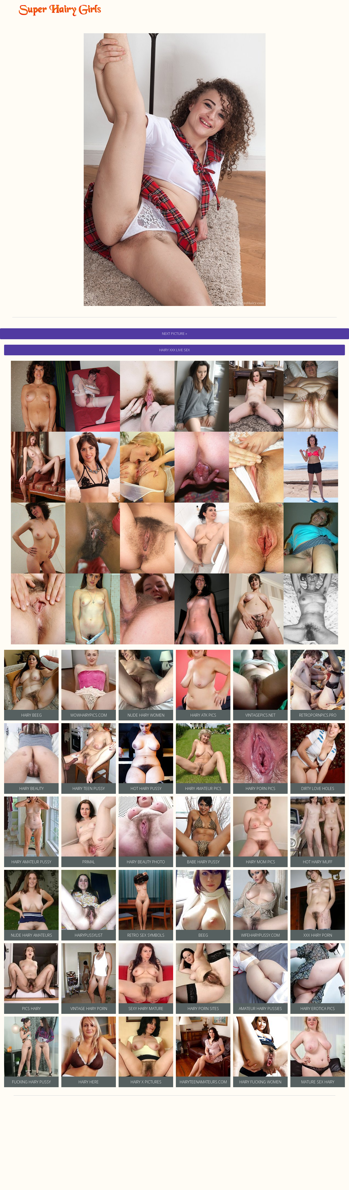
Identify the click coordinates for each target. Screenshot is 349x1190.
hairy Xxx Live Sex (174, 349)
